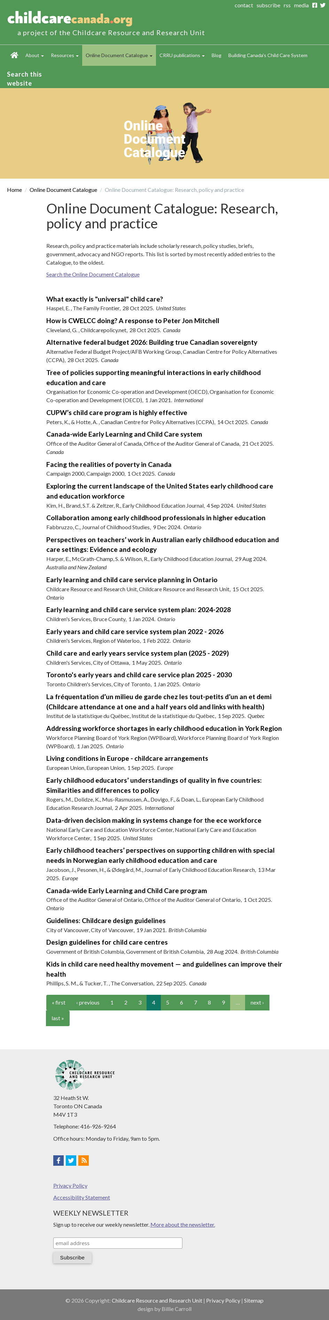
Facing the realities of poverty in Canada (109, 464)
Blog (216, 55)
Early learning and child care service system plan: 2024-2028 (138, 610)
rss (287, 5)
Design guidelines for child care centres (107, 942)
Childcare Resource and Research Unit (157, 1300)
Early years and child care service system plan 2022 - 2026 (135, 631)
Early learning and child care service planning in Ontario (132, 580)
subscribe (268, 5)
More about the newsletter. (182, 1224)
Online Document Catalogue (119, 55)
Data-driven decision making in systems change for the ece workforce (153, 820)
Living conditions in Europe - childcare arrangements (127, 758)
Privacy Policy (70, 1185)
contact (244, 5)
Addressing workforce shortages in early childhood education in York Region (164, 728)
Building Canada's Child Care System (267, 55)
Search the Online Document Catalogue (93, 274)
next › (257, 1002)
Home (14, 55)
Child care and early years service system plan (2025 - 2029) (137, 653)
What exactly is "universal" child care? (104, 299)
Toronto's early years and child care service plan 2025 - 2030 (139, 675)
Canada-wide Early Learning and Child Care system (124, 434)
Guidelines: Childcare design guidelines (106, 920)
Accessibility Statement (81, 1197)
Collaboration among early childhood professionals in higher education (156, 518)
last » (58, 1018)
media (301, 5)
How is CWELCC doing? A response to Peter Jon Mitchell (132, 321)
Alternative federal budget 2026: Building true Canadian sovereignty (151, 342)
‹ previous (88, 1002)
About (34, 55)
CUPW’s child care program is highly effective (116, 412)
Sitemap (254, 1300)
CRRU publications (182, 55)
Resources (65, 55)
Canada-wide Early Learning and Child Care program (126, 890)
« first (58, 1002)
